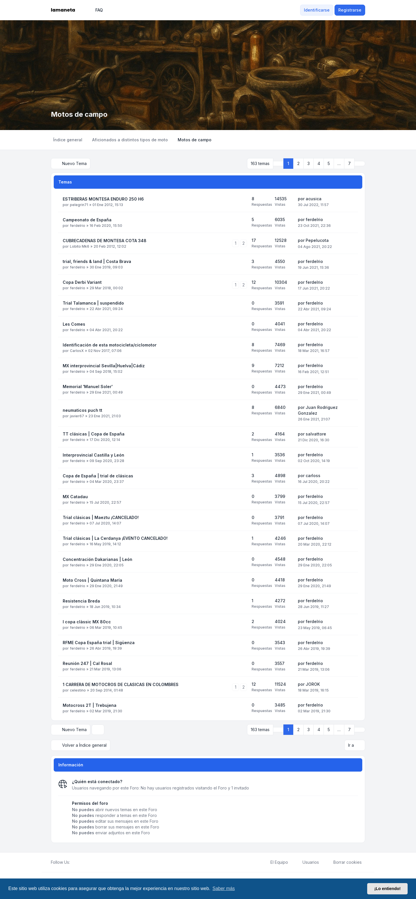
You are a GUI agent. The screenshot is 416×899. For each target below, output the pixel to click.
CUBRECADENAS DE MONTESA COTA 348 (104, 240)
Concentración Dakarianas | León (97, 559)
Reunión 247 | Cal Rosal (87, 663)
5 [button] (329, 163)
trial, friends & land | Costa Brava (97, 261)
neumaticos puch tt (82, 410)
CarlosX (77, 351)
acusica (314, 198)
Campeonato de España (87, 219)
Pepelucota (317, 240)
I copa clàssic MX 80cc (87, 621)
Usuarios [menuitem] (307, 862)
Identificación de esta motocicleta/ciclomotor (110, 344)
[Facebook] (73, 862)
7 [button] (349, 163)
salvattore (316, 433)
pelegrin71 (79, 205)
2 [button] (298, 163)
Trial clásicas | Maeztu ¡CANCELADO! (101, 517)
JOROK (313, 684)
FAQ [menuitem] (95, 10)
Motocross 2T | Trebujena (89, 705)
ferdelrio (77, 225)
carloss (313, 475)
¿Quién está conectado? (97, 781)
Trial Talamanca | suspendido (93, 303)
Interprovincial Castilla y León (93, 455)
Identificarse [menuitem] (317, 10)
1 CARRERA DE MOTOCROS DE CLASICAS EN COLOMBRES (121, 684)
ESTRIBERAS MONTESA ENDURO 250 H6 (103, 199)
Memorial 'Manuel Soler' (88, 386)
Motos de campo (79, 114)
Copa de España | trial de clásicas (98, 475)
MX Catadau (75, 496)
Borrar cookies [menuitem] (344, 862)
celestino (78, 690)
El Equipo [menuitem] (275, 862)
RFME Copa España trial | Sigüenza (99, 642)
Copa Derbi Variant (82, 282)
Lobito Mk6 (79, 246)
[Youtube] (82, 862)
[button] (359, 163)
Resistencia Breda (81, 600)
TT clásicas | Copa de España (94, 433)
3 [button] (308, 163)
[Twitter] (78, 862)
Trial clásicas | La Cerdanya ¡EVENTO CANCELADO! (115, 538)
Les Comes (74, 324)
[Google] (87, 862)
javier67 (77, 416)
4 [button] (318, 163)
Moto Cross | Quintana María (92, 580)
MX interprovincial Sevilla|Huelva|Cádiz (104, 365)
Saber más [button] (224, 888)
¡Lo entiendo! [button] (387, 888)
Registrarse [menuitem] (349, 10)
